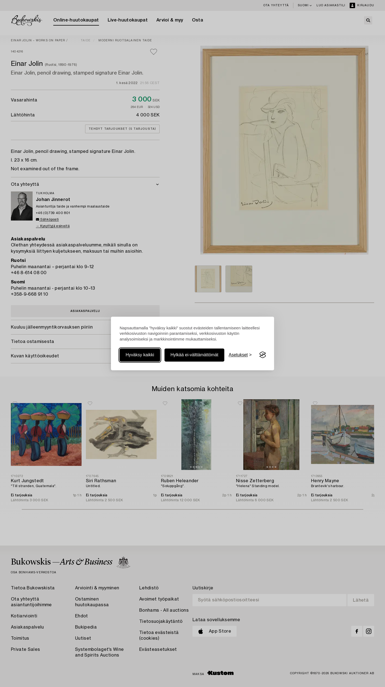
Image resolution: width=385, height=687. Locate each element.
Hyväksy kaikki (140, 354)
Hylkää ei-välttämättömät (194, 354)
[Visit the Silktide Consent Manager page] (262, 354)
